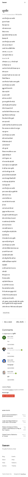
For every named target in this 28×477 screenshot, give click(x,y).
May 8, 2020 (10, 371)
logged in (11, 390)
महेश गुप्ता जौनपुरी (10, 361)
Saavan (4, 2)
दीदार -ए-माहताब (8, 322)
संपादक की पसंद (6, 313)
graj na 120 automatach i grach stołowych (9, 415)
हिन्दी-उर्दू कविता (19, 14)
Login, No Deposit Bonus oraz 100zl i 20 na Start (9, 421)
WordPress (23, 474)
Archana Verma (10, 14)
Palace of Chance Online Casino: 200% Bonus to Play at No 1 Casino (11, 428)
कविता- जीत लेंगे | (20, 322)
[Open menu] (25, 2)
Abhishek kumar (12, 373)
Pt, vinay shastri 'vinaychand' (14, 350)
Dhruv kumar (10, 338)
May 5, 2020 (10, 336)
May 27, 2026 (24, 415)
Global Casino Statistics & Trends (9, 435)
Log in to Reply (10, 344)
